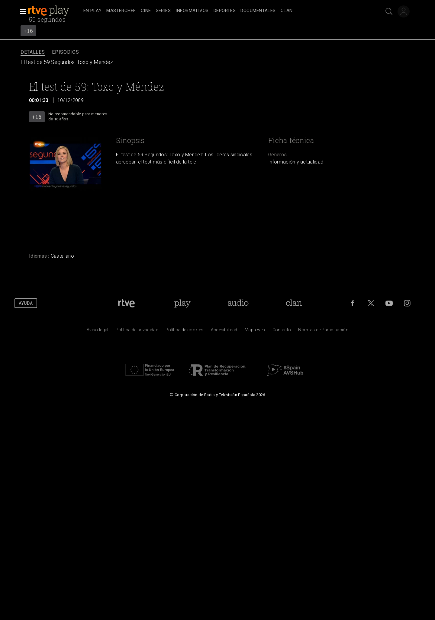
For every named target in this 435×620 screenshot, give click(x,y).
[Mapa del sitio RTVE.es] (255, 331)
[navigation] (224, 11)
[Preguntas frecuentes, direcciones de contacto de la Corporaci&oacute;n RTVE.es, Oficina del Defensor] (281, 331)
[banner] (54, 11)
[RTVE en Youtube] (389, 303)
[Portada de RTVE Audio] (238, 303)
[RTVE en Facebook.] (352, 303)
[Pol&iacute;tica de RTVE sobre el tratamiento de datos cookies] (184, 331)
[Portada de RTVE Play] (182, 303)
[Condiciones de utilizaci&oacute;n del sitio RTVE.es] (97, 331)
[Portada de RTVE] (126, 303)
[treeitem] (92, 11)
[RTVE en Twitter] (371, 303)
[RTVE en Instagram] (407, 303)
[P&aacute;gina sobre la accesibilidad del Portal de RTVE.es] (224, 331)
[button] (21, 11)
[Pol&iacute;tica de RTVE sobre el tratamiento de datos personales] (137, 331)
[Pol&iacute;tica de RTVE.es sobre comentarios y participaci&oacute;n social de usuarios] (323, 331)
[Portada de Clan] (293, 303)
